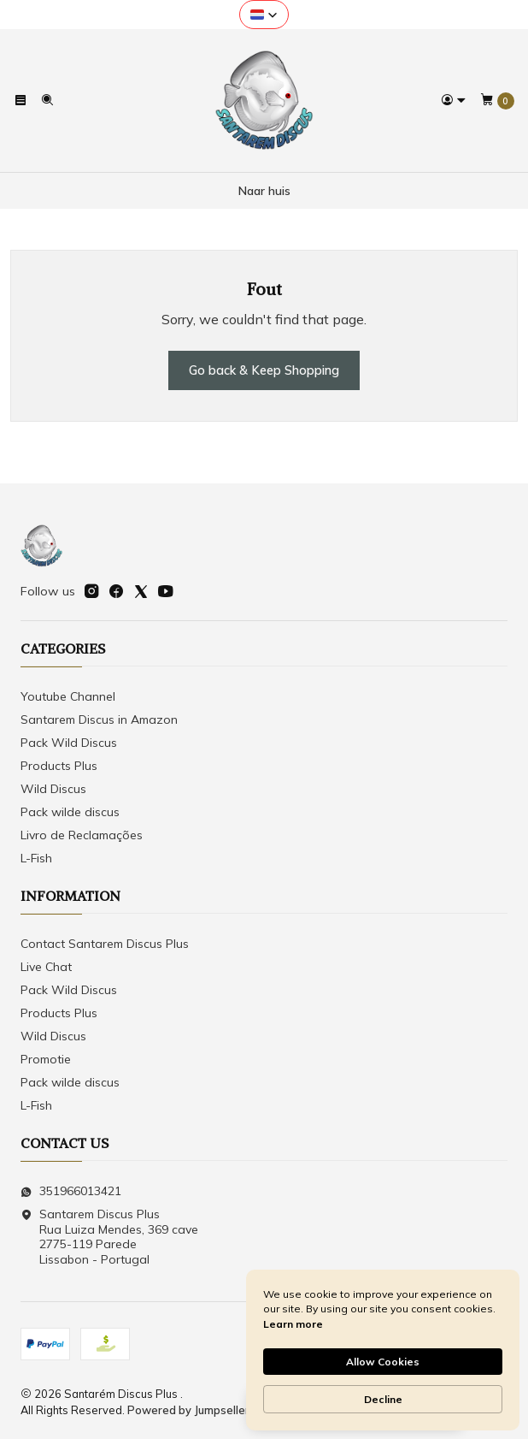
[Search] (46, 100)
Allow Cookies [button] (382, 1361)
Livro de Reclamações (82, 835)
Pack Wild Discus (69, 742)
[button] (264, 14)
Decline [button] (383, 1399)
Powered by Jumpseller (188, 1410)
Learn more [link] (293, 1324)
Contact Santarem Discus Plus (105, 943)
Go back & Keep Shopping (264, 370)
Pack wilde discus (70, 812)
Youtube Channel (68, 696)
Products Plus (59, 765)
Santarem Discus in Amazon (99, 719)
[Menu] (20, 100)
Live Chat (46, 966)
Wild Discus (53, 788)
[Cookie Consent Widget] (382, 1350)
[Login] (454, 100)
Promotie (46, 1059)
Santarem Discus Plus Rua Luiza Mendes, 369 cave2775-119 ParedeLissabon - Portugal (109, 1236)
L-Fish (36, 858)
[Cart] (497, 101)
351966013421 (71, 1191)
